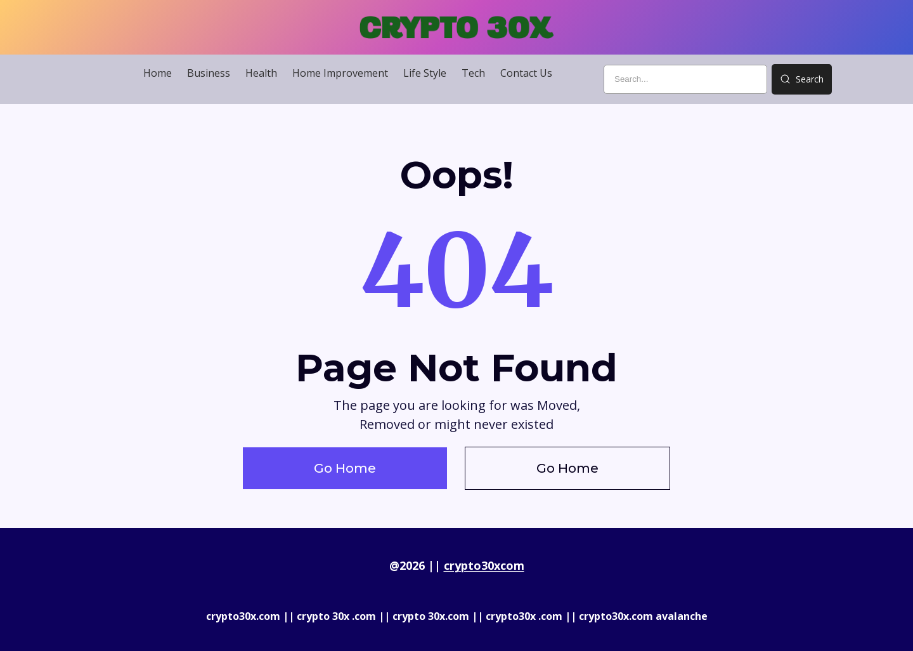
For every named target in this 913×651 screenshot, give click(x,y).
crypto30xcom (484, 565)
